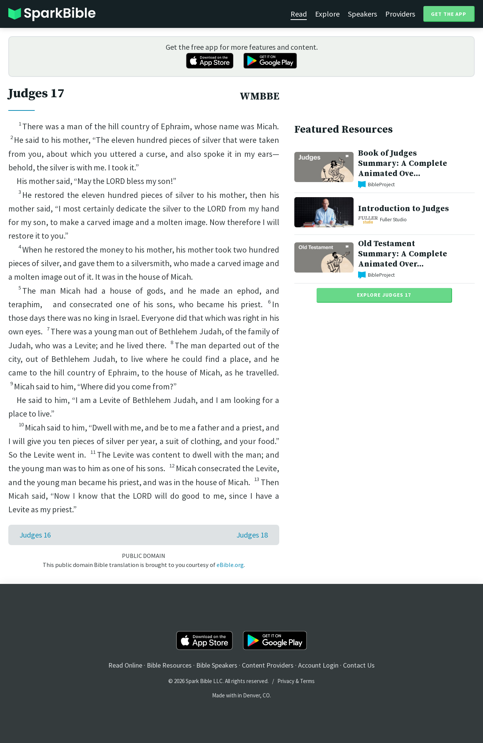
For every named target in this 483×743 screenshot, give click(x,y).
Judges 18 (252, 534)
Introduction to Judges (403, 209)
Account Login (318, 665)
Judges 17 (36, 93)
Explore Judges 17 (384, 294)
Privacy (285, 681)
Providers (400, 13)
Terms (307, 681)
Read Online (125, 665)
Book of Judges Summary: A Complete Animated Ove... (402, 163)
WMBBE (259, 96)
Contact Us (359, 665)
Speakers (362, 13)
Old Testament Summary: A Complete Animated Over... (402, 254)
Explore (327, 13)
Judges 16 (35, 534)
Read (299, 13)
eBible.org (230, 564)
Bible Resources (169, 665)
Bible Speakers (216, 665)
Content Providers (268, 665)
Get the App (448, 14)
